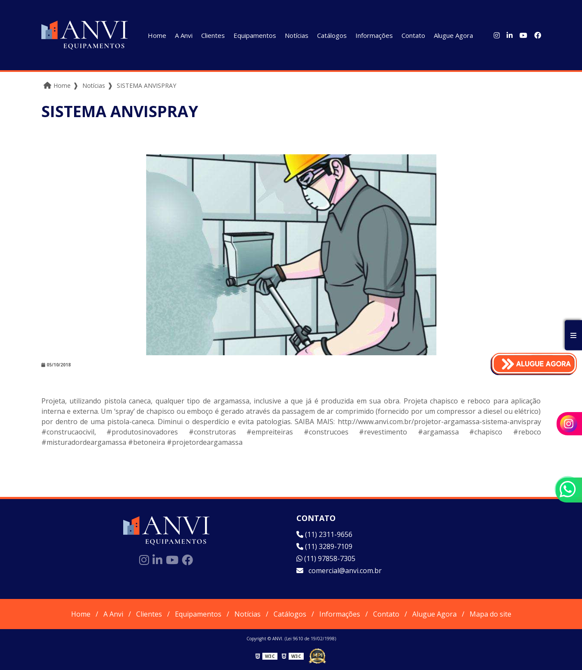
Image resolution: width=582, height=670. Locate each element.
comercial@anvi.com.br (339, 570)
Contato (413, 35)
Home (157, 35)
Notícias (296, 35)
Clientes (213, 35)
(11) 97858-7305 (325, 558)
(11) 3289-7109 (324, 546)
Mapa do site (490, 614)
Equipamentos (254, 35)
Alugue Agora (453, 35)
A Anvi (184, 35)
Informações (374, 35)
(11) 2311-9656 (324, 534)
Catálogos (332, 35)
